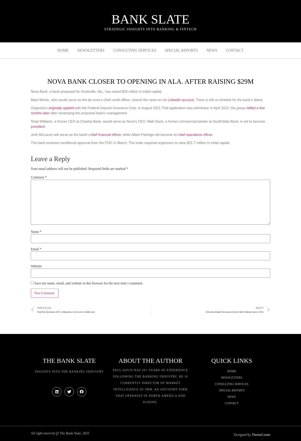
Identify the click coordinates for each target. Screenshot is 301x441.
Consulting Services (134, 50)
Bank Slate (150, 19)
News (211, 50)
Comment (39, 177)
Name (36, 232)
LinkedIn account (181, 100)
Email (36, 249)
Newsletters (91, 50)
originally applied (61, 108)
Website (36, 266)
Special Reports (181, 50)
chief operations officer (195, 135)
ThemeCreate (261, 435)
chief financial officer (105, 135)
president (38, 126)
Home (63, 50)
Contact (235, 50)
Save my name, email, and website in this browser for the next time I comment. (88, 283)
